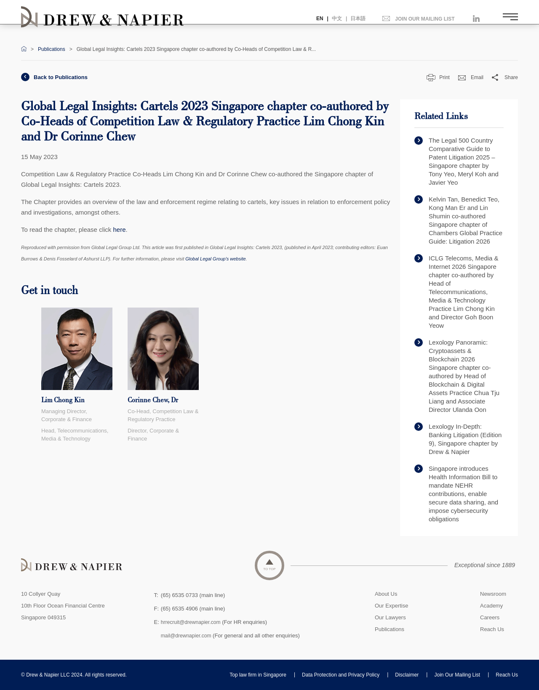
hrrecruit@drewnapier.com (193, 622)
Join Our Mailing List (457, 675)
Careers (489, 617)
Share (505, 77)
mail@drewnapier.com (188, 635)
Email (470, 77)
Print (438, 77)
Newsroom (493, 594)
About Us (386, 594)
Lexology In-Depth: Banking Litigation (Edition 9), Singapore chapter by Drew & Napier (458, 438)
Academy (491, 605)
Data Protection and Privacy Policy (340, 675)
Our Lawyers (390, 617)
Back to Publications (54, 77)
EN (319, 18)
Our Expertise (391, 605)
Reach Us (492, 629)
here (119, 229)
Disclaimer (407, 675)
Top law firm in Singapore (257, 675)
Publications (51, 49)
